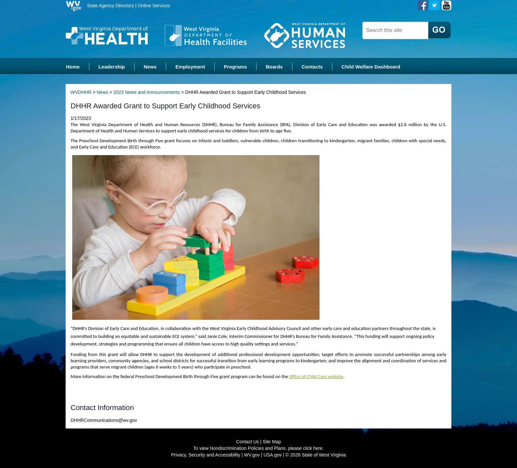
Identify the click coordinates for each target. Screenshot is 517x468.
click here (312, 448)
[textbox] (395, 30)
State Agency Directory (110, 5)
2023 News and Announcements (146, 92)
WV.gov (252, 454)
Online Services (154, 5)
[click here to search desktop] (439, 30)
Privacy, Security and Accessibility (205, 454)
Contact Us (247, 441)
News (102, 92)
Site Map (272, 441)
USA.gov (272, 454)
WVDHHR (81, 92)
